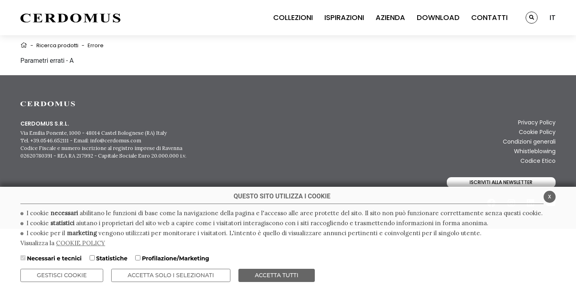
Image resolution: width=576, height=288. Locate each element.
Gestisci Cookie (62, 275)
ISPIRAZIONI (344, 17)
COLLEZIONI (293, 17)
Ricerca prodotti (57, 45)
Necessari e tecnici (54, 258)
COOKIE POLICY (80, 243)
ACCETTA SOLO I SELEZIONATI (171, 275)
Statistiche (111, 258)
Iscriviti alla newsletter (501, 182)
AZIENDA (390, 17)
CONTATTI (489, 17)
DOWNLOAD (438, 17)
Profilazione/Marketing (175, 258)
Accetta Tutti (276, 275)
